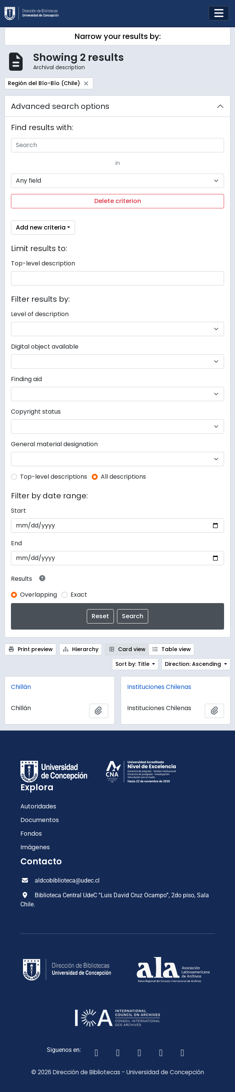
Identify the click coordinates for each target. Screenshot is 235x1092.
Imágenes (35, 847)
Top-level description (43, 263)
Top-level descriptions (53, 476)
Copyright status (36, 411)
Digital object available (44, 346)
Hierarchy (81, 649)
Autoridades (38, 806)
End (16, 543)
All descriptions (123, 476)
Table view (171, 649)
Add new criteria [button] (41, 227)
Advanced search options (60, 106)
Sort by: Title (133, 664)
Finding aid (26, 379)
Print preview (30, 649)
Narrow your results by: (118, 36)
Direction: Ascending (194, 664)
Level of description (40, 314)
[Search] (117, 145)
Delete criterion (117, 201)
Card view (127, 649)
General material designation (54, 444)
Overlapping (38, 594)
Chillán (21, 686)
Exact (79, 594)
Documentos (39, 820)
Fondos (31, 833)
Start (18, 510)
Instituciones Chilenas (159, 686)
